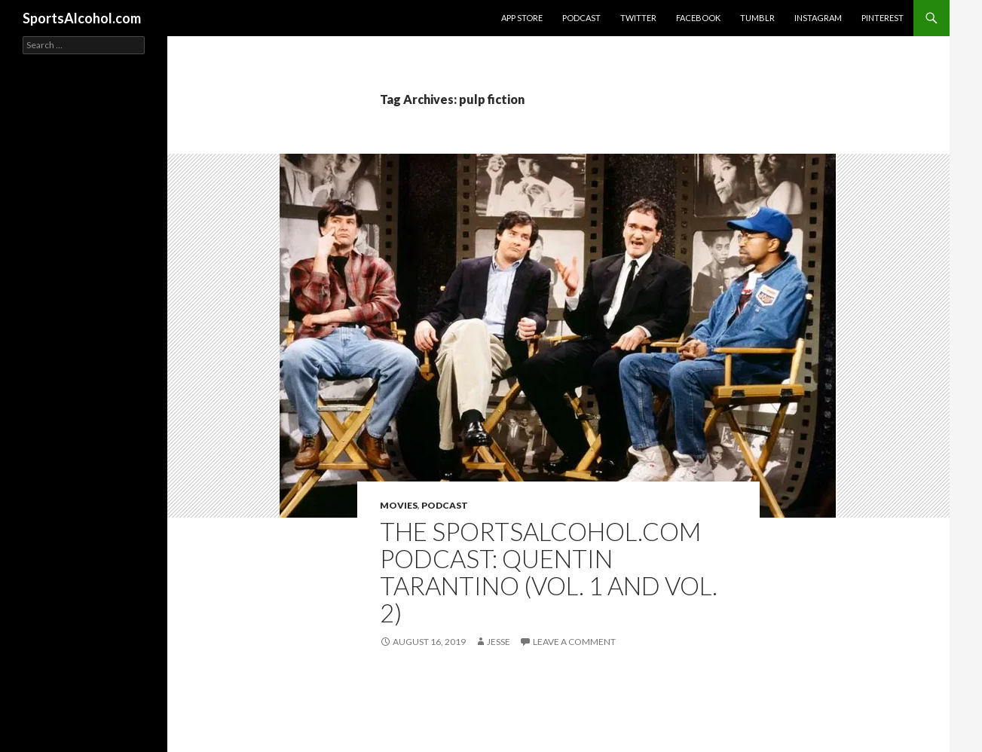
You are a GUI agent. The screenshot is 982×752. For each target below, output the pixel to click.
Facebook (698, 18)
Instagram (818, 18)
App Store (522, 18)
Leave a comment (574, 641)
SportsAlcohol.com (82, 18)
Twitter (638, 18)
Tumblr (757, 18)
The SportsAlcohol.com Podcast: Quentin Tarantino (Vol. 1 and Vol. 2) (548, 572)
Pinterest (882, 18)
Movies (399, 505)
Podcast (581, 18)
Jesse (498, 641)
